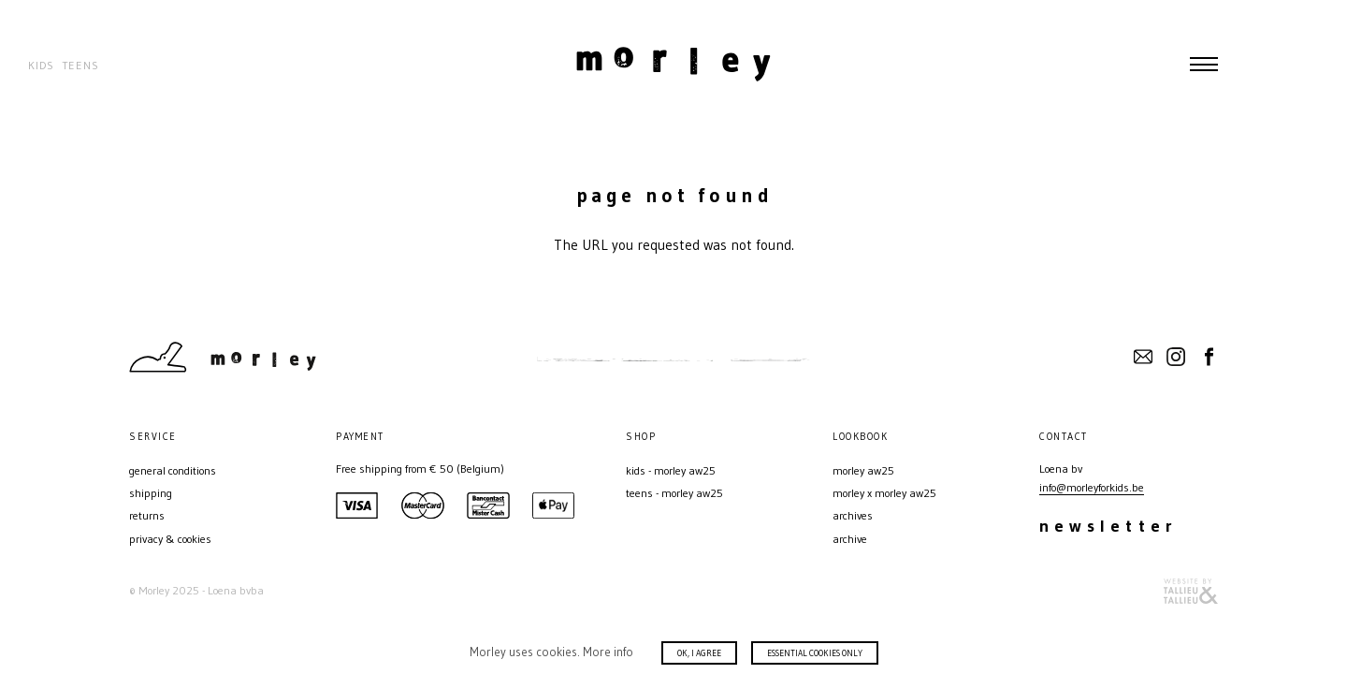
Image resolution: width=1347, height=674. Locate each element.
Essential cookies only (814, 653)
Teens (80, 65)
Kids (41, 65)
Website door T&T (1191, 591)
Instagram (1175, 356)
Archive (850, 539)
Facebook (1208, 356)
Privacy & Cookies (170, 539)
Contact (1143, 356)
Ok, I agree (699, 653)
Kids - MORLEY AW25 (671, 470)
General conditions (172, 470)
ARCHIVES (853, 515)
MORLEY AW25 (863, 470)
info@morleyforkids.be (1091, 487)
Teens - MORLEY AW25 (674, 493)
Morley (673, 63)
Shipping (150, 493)
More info (608, 651)
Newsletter (1108, 525)
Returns (147, 515)
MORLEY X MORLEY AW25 (884, 493)
